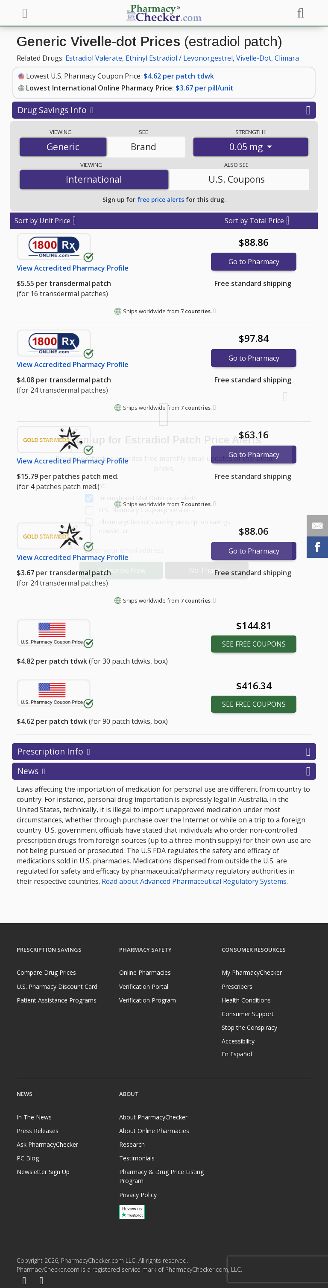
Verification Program (147, 1000)
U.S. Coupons (236, 179)
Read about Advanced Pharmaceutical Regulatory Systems (194, 881)
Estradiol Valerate (93, 58)
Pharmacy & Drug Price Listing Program (161, 1176)
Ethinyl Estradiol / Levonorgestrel (179, 58)
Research (132, 1144)
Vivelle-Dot (253, 58)
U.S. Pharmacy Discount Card (57, 986)
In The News (34, 1117)
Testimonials (137, 1158)
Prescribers (237, 986)
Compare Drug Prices (46, 972)
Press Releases (38, 1131)
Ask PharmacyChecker (47, 1144)
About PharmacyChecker (153, 1117)
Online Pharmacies (145, 972)
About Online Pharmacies (154, 1131)
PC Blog (28, 1158)
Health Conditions (246, 1000)
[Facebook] (24, 1281)
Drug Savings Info (164, 110)
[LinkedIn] (41, 1281)
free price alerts (160, 199)
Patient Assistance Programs (57, 1000)
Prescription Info (164, 751)
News (164, 771)
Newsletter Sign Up (43, 1172)
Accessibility (238, 1041)
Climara (287, 58)
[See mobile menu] (23, 12)
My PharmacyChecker (252, 972)
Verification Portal (143, 986)
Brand (143, 147)
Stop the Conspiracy (249, 1027)
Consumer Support (248, 1014)
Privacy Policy (138, 1195)
